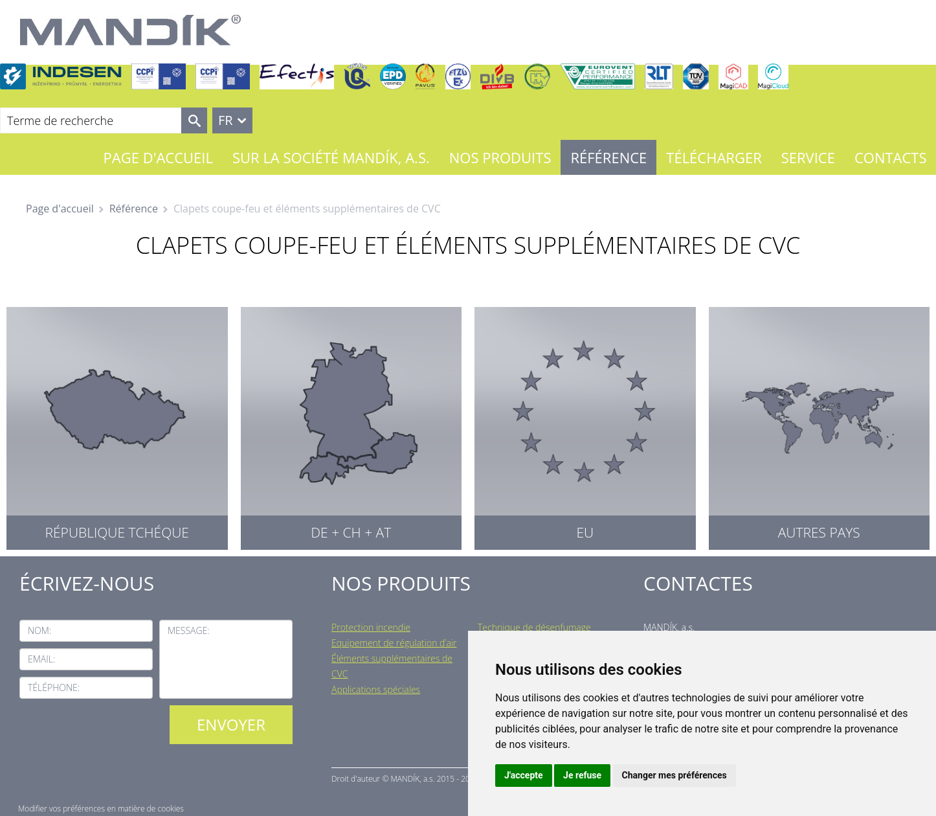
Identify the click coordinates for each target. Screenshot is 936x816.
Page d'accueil (158, 157)
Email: (41, 659)
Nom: (39, 630)
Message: (189, 630)
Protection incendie (370, 627)
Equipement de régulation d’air (393, 643)
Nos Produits (500, 157)
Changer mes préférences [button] (674, 775)
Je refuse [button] (582, 775)
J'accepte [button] (523, 775)
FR (225, 120)
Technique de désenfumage (534, 627)
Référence (608, 157)
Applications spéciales (375, 689)
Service (808, 157)
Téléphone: (54, 687)
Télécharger (713, 157)
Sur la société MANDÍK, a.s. (331, 157)
